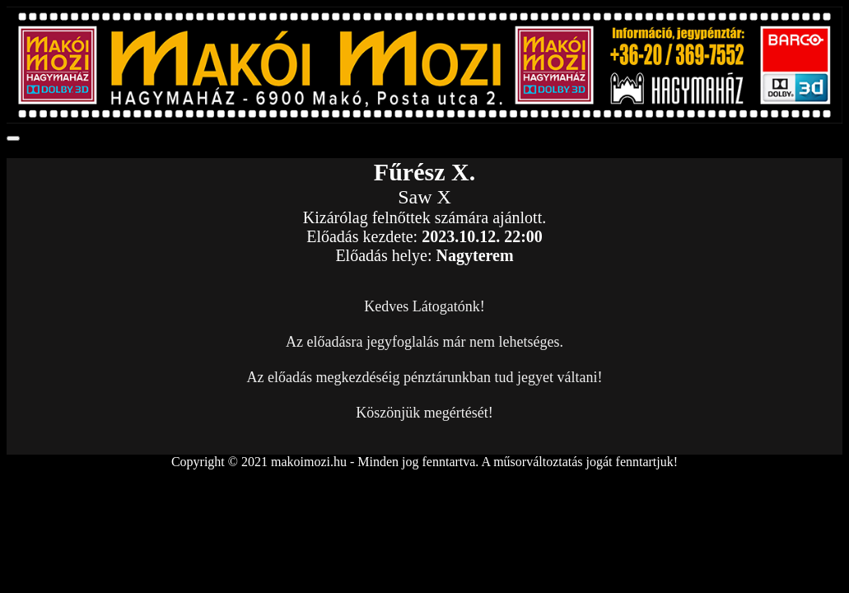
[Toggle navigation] (13, 138)
